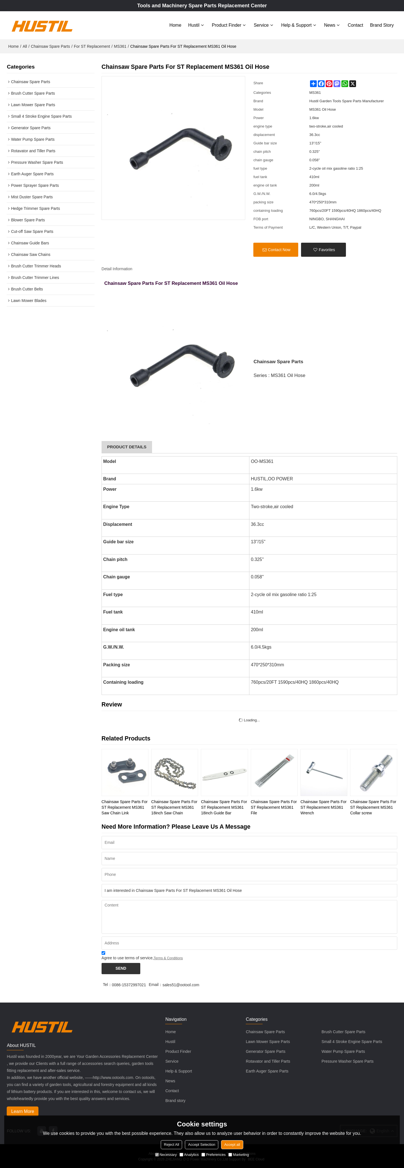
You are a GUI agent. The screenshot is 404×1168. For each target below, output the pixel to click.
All (25, 45)
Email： (155, 983)
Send (121, 967)
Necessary (166, 1155)
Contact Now (279, 248)
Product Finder (226, 24)
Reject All (171, 1144)
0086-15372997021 (129, 984)
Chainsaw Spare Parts (50, 45)
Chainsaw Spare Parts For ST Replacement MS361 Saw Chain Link (125, 806)
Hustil (193, 24)
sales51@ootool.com (180, 984)
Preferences (213, 1155)
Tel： (107, 983)
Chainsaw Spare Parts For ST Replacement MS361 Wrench (323, 806)
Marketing (238, 1155)
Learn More (23, 1110)
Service (261, 24)
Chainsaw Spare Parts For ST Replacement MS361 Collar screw (373, 806)
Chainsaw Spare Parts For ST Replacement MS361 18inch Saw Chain (174, 806)
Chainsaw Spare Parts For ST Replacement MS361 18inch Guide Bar (224, 806)
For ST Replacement (92, 45)
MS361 (120, 45)
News (329, 24)
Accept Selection (201, 1144)
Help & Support (296, 24)
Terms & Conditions (168, 957)
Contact (355, 24)
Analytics (189, 1155)
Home (175, 24)
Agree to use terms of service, (142, 955)
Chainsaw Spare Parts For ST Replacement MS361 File (274, 806)
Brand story (382, 24)
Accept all (232, 1144)
